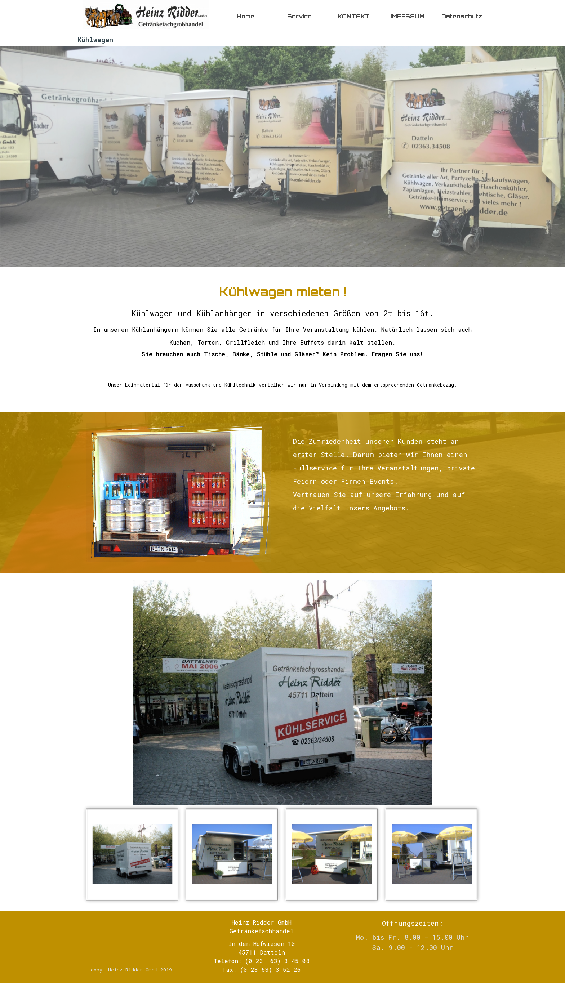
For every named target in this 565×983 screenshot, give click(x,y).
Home (245, 16)
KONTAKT (354, 16)
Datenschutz (461, 16)
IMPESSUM (407, 16)
